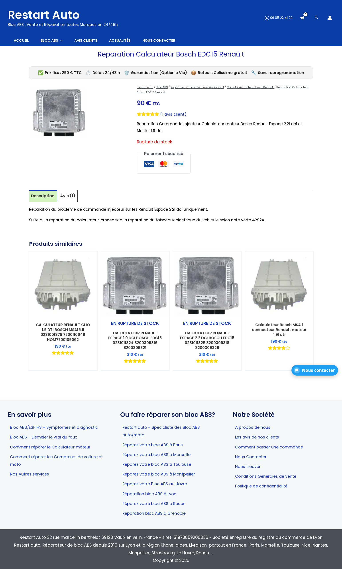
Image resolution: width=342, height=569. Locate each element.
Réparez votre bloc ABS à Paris (153, 444)
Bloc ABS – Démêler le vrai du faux (45, 436)
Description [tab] (43, 196)
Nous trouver (248, 466)
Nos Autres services (30, 474)
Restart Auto (44, 15)
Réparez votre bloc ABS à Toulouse (158, 464)
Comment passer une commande (270, 446)
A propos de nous (253, 426)
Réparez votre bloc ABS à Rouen (155, 503)
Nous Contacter (251, 456)
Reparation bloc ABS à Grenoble (155, 513)
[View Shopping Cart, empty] (302, 18)
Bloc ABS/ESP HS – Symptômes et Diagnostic (56, 426)
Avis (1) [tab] (68, 196)
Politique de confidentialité (262, 486)
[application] (62, 41)
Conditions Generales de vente (267, 476)
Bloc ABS (162, 88)
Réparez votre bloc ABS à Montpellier (160, 474)
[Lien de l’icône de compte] (329, 18)
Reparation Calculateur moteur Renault (197, 88)
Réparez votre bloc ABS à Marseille (158, 454)
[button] (314, 370)
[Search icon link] (316, 18)
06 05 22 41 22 (278, 17)
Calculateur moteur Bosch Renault (250, 88)
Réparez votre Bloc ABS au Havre (156, 484)
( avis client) (173, 115)
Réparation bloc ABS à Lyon (150, 493)
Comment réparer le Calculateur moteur (52, 446)
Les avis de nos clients (258, 436)
